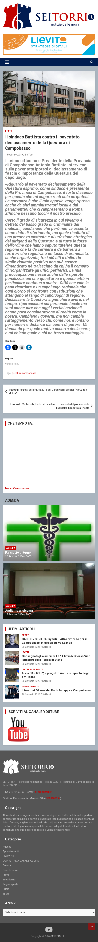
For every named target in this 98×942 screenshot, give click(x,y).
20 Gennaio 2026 (14, 556)
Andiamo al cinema (19, 610)
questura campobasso (24, 373)
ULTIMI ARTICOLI (21, 629)
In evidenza (36, 669)
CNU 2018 (8, 856)
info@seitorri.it (43, 791)
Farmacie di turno (18, 552)
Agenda (10, 548)
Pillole (6, 889)
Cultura (7, 865)
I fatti (9, 131)
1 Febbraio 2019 (14, 154)
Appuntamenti (30, 686)
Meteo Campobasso (17, 488)
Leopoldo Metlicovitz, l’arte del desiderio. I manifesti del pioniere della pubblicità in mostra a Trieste (49, 406)
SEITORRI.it (57, 936)
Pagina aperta (10, 884)
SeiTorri (29, 154)
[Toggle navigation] (7, 62)
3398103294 (53, 798)
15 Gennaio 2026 (14, 614)
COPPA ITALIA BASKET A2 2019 (21, 860)
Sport (25, 635)
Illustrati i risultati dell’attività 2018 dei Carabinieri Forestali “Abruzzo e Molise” (48, 391)
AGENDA (12, 500)
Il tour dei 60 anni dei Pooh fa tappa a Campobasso (56, 690)
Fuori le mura (10, 870)
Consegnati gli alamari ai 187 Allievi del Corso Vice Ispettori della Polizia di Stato (56, 657)
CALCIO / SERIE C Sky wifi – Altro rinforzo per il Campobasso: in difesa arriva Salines (54, 640)
